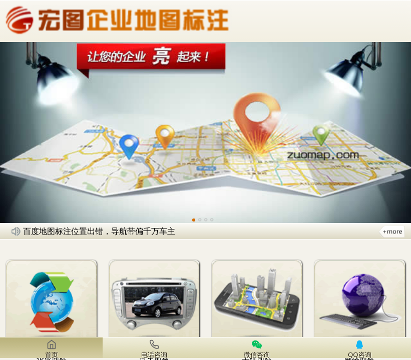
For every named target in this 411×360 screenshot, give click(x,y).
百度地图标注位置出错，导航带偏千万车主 (99, 231)
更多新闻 (391, 231)
